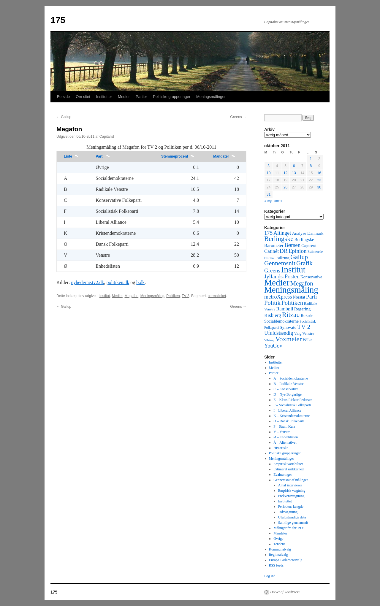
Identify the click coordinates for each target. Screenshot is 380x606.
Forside (63, 96)
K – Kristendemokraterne (291, 416)
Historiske (280, 448)
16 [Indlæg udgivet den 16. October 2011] (319, 173)
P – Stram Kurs (284, 426)
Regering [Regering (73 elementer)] (302, 308)
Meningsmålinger (211, 96)
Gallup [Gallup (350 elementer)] (299, 257)
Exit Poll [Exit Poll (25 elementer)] (270, 258)
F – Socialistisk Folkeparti (292, 405)
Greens (238, 117)
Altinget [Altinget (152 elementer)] (282, 233)
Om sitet (83, 96)
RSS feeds (276, 565)
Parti (103, 156)
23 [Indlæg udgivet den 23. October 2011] (319, 180)
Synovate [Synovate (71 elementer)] (288, 327)
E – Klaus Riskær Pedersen (292, 400)
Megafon (131, 296)
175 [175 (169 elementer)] (268, 233)
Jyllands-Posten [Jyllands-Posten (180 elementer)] (282, 276)
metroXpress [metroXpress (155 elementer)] (278, 297)
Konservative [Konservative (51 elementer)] (311, 277)
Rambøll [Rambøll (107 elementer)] (284, 309)
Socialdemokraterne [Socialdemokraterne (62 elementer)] (281, 321)
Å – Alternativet (284, 442)
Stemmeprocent (178, 156)
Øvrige (278, 539)
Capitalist (106, 136)
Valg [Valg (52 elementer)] (297, 333)
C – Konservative (285, 389)
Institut (104, 296)
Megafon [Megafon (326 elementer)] (301, 283)
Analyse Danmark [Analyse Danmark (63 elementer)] (307, 233)
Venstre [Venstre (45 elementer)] (308, 333)
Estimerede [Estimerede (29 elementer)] (315, 251)
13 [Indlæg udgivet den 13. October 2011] (294, 173)
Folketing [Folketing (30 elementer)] (282, 258)
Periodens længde (290, 507)
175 (57, 20)
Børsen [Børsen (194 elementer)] (292, 245)
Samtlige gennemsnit (293, 523)
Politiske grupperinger (171, 96)
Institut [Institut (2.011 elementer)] (293, 269)
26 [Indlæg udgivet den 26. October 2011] (285, 187)
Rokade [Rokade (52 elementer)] (307, 315)
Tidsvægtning (288, 512)
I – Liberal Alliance (287, 410)
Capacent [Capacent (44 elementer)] (308, 245)
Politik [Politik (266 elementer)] (272, 302)
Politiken (173, 296)
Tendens (279, 544)
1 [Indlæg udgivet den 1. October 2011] (311, 159)
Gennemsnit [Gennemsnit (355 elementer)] (279, 263)
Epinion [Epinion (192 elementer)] (298, 251)
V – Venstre (281, 432)
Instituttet (285, 501)
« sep (268, 201)
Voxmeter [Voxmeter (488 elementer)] (288, 339)
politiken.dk (117, 282)
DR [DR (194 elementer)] (284, 251)
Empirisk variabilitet (288, 464)
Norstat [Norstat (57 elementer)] (299, 297)
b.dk (140, 282)
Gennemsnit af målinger (290, 480)
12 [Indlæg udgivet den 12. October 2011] (285, 173)
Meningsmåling (152, 296)
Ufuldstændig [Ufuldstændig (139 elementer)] (278, 333)
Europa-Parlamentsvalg (286, 560)
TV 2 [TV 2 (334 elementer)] (303, 326)
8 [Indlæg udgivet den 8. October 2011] (311, 166)
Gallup (63, 117)
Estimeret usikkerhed (288, 469)
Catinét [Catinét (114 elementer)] (271, 251)
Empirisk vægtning (291, 490)
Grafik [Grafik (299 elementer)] (304, 263)
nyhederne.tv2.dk (87, 282)
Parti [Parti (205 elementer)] (311, 297)
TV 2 (185, 296)
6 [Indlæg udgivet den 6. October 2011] (294, 166)
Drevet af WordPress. (285, 592)
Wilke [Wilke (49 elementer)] (308, 340)
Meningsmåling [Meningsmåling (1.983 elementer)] (291, 289)
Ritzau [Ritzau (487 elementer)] (291, 314)
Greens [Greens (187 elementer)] (272, 270)
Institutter (104, 96)
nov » (278, 201)
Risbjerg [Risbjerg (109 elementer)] (272, 315)
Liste (71, 156)
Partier (141, 96)
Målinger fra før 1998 (288, 528)
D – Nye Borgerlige (287, 394)
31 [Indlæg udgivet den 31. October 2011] (268, 194)
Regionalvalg (278, 555)
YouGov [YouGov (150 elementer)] (273, 346)
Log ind (270, 576)
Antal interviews (290, 485)
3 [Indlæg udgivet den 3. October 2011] (268, 166)
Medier (124, 96)
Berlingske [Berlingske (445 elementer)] (278, 238)
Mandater (224, 156)
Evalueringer (282, 474)
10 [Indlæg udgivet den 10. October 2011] (268, 173)
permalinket (217, 296)
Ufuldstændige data (292, 517)
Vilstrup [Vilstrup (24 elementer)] (269, 340)
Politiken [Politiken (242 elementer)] (292, 302)
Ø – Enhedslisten (285, 437)
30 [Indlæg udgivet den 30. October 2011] (319, 187)
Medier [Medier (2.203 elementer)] (276, 282)
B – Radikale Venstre (288, 384)
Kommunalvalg (280, 549)
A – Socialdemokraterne (290, 378)
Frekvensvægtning (291, 496)
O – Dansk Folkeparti (288, 421)
